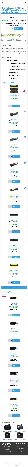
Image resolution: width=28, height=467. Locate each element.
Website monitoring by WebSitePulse (14, 465)
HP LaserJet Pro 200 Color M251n (8, 428)
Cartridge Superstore (13, 462)
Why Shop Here (20, 450)
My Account (7, 446)
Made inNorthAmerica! (25, 112)
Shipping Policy (20, 446)
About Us (20, 451)
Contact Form (7, 451)
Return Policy (20, 445)
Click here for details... (13, 39)
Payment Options (20, 448)
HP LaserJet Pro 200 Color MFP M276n (9, 436)
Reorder (7, 449)
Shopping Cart (7, 448)
